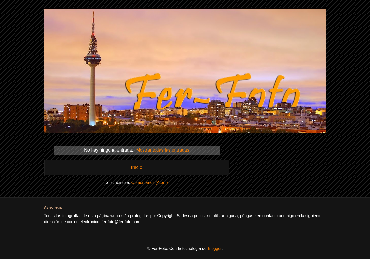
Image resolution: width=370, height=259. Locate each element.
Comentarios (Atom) (149, 182)
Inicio (136, 167)
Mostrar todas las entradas (162, 150)
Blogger (214, 248)
